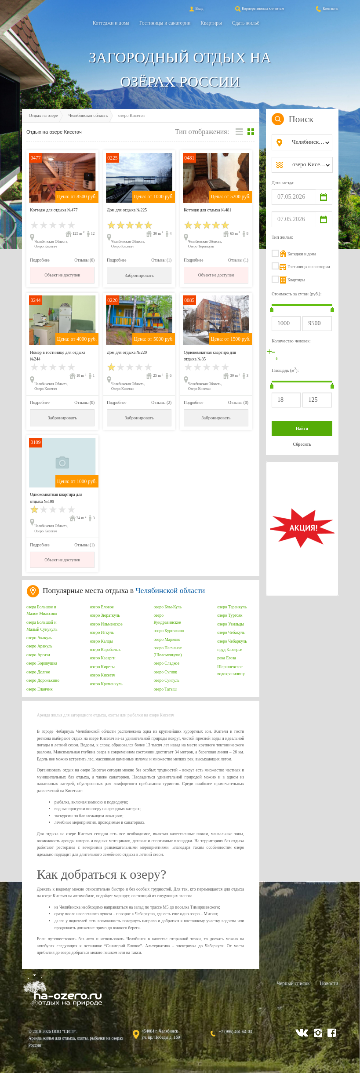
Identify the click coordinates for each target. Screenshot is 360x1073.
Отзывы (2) (161, 402)
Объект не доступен (62, 275)
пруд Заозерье (229, 649)
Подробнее (39, 260)
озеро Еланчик (39, 689)
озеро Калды (101, 641)
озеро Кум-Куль (167, 606)
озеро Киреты (102, 666)
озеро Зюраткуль (105, 615)
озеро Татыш (165, 689)
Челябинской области (170, 590)
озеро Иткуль (102, 632)
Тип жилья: (282, 237)
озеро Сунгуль (166, 680)
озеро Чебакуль (231, 632)
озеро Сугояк (165, 671)
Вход (196, 8)
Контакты (326, 8)
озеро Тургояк (229, 615)
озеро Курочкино (168, 630)
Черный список (292, 983)
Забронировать (138, 275)
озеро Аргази (38, 654)
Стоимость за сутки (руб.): (297, 293)
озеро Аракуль (39, 646)
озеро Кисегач (103, 675)
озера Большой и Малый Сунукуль (42, 626)
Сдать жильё (245, 22)
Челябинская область (88, 115)
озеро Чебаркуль (232, 641)
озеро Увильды (230, 624)
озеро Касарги (103, 657)
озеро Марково (166, 639)
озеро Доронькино (42, 680)
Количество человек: (291, 340)
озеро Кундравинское (167, 619)
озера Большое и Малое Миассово (41, 610)
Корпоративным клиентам (259, 8)
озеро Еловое (102, 606)
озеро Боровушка (41, 663)
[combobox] (309, 142)
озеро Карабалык (105, 649)
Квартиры (211, 22)
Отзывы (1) (161, 260)
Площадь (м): (285, 370)
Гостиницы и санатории (164, 22)
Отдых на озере (43, 115)
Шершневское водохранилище (231, 670)
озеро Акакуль (39, 637)
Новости (329, 983)
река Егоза (226, 657)
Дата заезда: (283, 182)
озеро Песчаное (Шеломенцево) (167, 651)
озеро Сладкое (166, 663)
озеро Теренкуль (232, 606)
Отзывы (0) (84, 260)
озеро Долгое (38, 671)
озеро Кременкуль (106, 683)
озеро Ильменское (106, 624)
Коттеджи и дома (111, 22)
